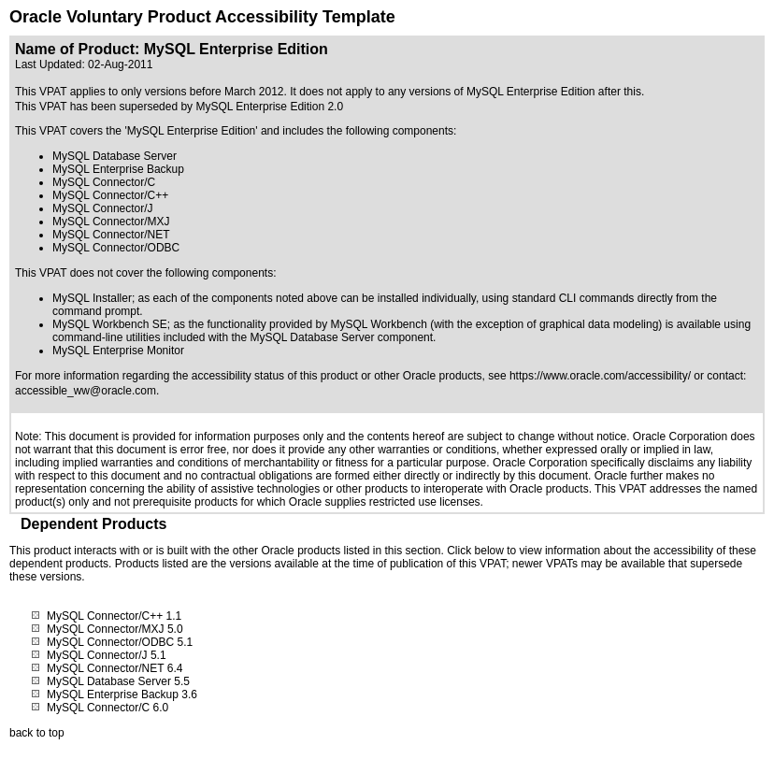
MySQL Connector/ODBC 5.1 (120, 642)
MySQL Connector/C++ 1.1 (114, 616)
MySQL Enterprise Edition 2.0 (269, 106)
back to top (36, 732)
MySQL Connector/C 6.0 (107, 707)
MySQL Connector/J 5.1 (106, 655)
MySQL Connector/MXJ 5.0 (115, 629)
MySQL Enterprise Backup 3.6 (122, 694)
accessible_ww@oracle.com (85, 390)
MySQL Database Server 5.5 (118, 681)
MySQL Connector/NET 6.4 (114, 668)
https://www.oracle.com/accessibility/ (600, 375)
